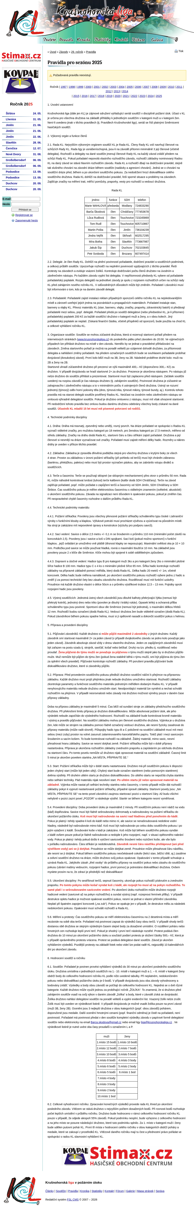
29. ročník (77, 51)
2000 (88, 86)
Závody (63, 51)
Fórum (138, 41)
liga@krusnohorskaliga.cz (156, 1022)
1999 (80, 86)
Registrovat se (24, 215)
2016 (84, 96)
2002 (105, 86)
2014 (125, 91)
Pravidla (66, 41)
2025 (159, 96)
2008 (155, 86)
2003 (113, 86)
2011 (179, 86)
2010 (171, 86)
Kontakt (121, 41)
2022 (134, 96)
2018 (101, 96)
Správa (160, 1191)
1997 (64, 86)
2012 (109, 91)
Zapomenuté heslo (26, 220)
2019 (109, 96)
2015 (76, 96)
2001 (97, 86)
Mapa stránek (145, 1191)
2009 (163, 86)
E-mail (7, 198)
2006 (138, 86)
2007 (146, 86)
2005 (130, 86)
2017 (93, 96)
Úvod (53, 51)
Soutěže (49, 41)
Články (49, 1191)
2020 (118, 96)
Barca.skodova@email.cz (106, 1022)
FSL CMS (73, 1199)
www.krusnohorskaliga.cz (93, 339)
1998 (72, 86)
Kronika (83, 41)
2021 (126, 96)
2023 (142, 96)
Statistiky (102, 41)
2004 (122, 86)
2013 (117, 91)
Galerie (157, 41)
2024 (151, 96)
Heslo (6, 204)
